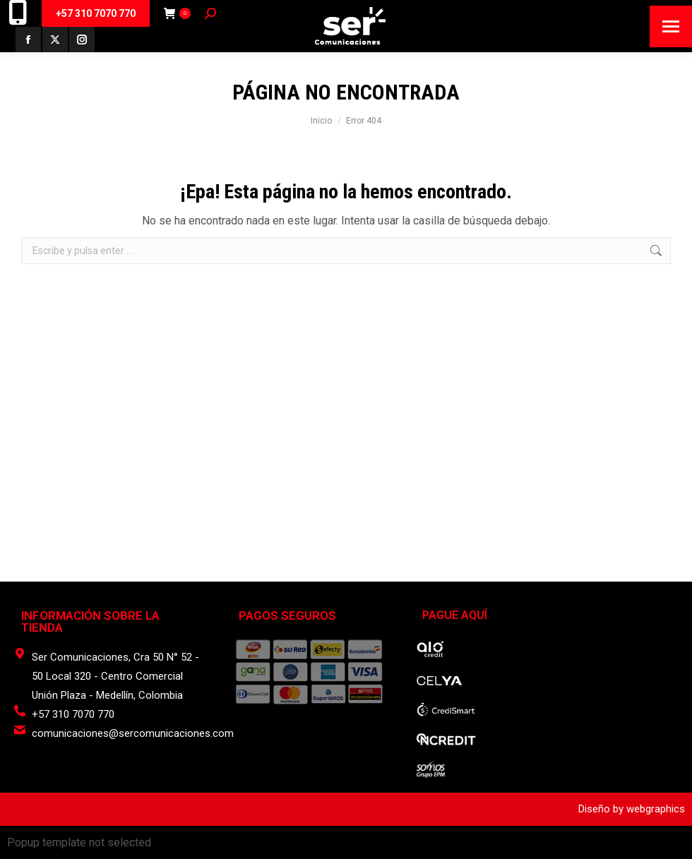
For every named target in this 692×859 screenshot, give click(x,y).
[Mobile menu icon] (671, 26)
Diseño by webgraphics (631, 809)
